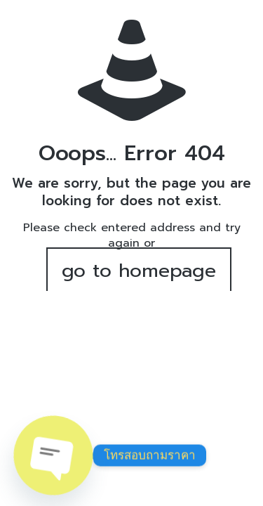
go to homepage (139, 271)
